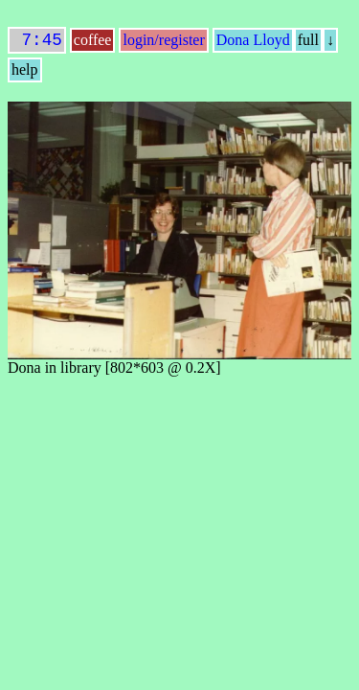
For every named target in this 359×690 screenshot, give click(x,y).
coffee (93, 43)
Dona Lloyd (253, 43)
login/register (163, 43)
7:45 (36, 42)
